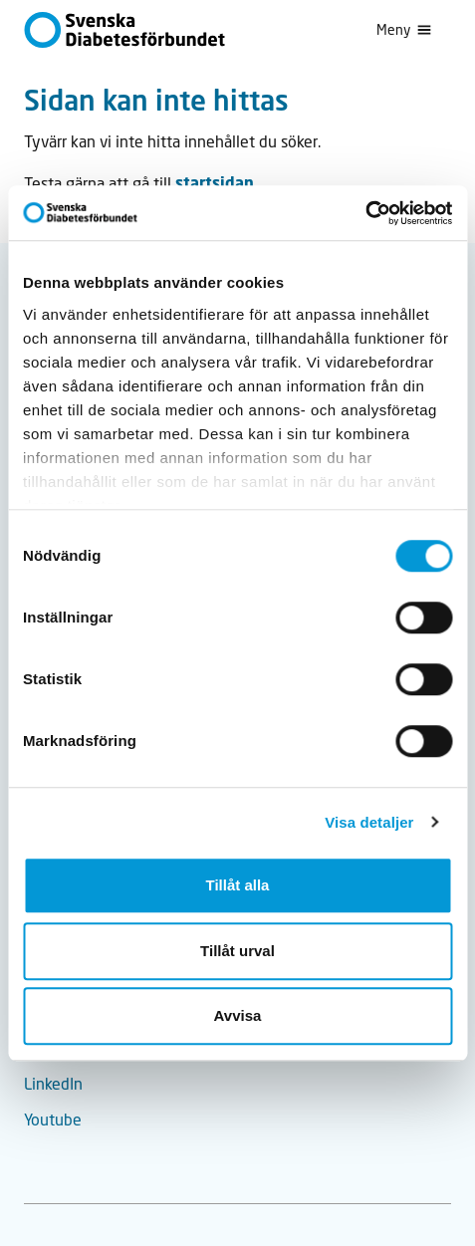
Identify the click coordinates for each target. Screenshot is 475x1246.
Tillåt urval (237, 950)
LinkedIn (53, 1083)
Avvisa (238, 1015)
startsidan (214, 183)
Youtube (53, 1119)
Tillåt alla (238, 884)
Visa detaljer (369, 822)
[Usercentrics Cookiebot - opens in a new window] (365, 213)
